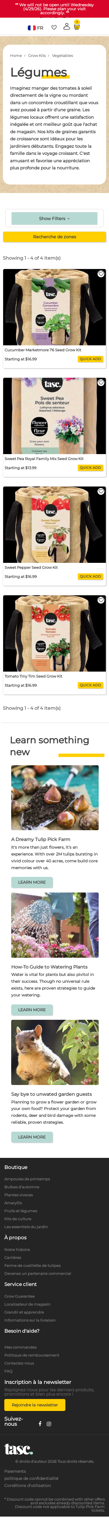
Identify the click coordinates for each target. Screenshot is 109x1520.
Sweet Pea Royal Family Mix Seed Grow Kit (44, 458)
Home (16, 55)
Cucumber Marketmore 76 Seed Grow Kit (43, 350)
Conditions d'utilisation (27, 1486)
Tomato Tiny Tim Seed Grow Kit (33, 676)
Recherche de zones (54, 236)
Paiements (15, 1471)
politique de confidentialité (31, 1478)
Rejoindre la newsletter (35, 1405)
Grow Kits (37, 55)
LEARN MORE (32, 882)
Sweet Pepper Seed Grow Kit (31, 567)
